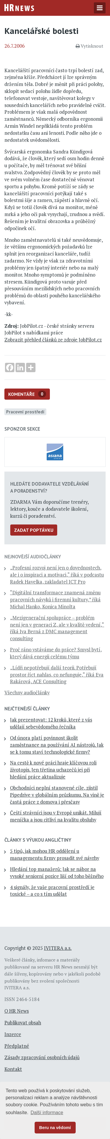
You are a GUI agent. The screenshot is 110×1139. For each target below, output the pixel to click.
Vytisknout (89, 46)
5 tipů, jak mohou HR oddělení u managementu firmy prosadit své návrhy (54, 854)
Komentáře (27, 394)
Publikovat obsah (22, 1022)
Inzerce (12, 1034)
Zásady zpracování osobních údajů (41, 1057)
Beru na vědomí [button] (55, 1127)
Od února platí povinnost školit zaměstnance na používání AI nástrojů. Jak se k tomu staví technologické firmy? (57, 745)
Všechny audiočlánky (27, 692)
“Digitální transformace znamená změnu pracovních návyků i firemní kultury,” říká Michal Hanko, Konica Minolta (55, 599)
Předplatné (16, 1046)
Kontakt (13, 1069)
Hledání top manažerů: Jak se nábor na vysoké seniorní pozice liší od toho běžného (57, 872)
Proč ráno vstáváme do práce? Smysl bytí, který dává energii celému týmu (56, 653)
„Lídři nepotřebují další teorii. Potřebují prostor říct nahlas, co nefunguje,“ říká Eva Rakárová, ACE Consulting (57, 675)
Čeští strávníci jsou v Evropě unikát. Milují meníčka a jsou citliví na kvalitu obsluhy (55, 816)
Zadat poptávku (33, 530)
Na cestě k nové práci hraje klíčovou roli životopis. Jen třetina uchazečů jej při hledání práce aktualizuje (53, 770)
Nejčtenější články (27, 708)
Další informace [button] (47, 1112)
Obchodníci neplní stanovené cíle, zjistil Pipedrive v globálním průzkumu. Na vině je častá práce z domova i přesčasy (57, 795)
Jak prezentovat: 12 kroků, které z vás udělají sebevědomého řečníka (51, 723)
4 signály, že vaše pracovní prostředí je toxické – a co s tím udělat (52, 891)
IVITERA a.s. (58, 948)
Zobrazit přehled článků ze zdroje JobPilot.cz (53, 339)
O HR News (16, 1011)
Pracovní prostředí (25, 412)
